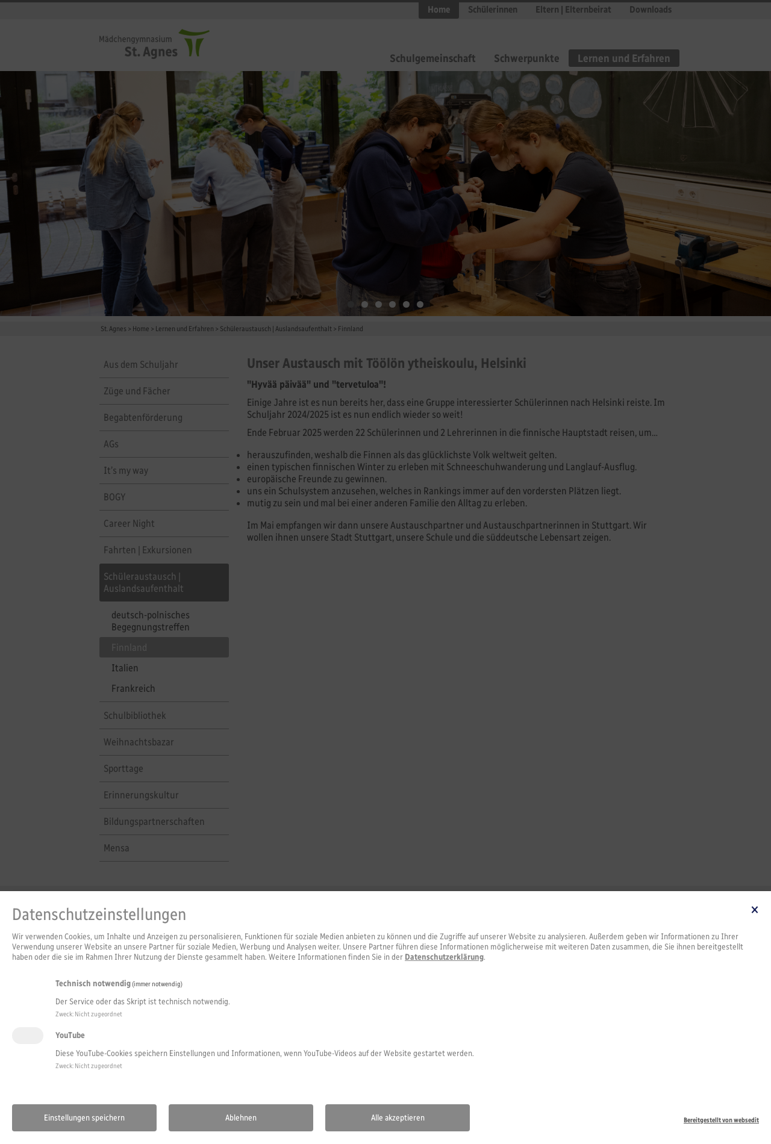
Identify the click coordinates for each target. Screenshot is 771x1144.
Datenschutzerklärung (444, 957)
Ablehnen (241, 1118)
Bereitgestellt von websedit (721, 1120)
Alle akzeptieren (398, 1118)
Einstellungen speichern (84, 1118)
